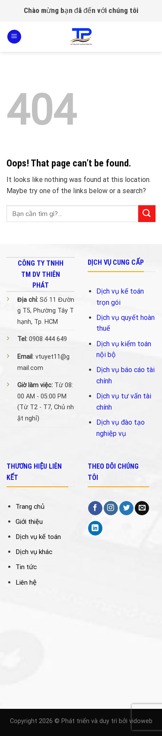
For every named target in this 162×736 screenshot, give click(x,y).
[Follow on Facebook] (95, 508)
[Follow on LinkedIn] (95, 528)
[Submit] (147, 213)
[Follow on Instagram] (111, 508)
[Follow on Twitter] (126, 508)
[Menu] (14, 37)
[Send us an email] (142, 508)
